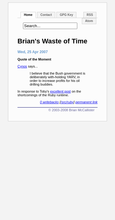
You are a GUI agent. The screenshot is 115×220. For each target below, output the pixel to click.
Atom (89, 21)
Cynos (22, 66)
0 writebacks (49, 102)
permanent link (86, 102)
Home (28, 14)
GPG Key (66, 14)
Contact (46, 14)
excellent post (60, 91)
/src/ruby (67, 102)
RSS (90, 14)
